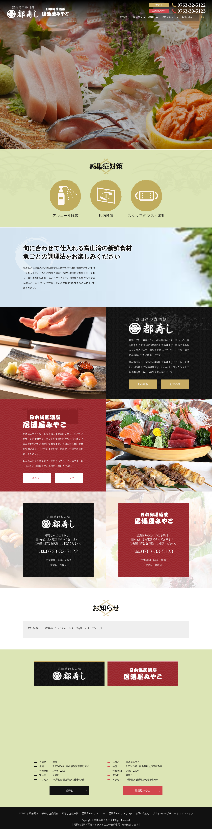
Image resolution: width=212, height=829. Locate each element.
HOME (119, 17)
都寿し (150, 17)
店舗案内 (135, 17)
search (202, 17)
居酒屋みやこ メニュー (94, 813)
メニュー (37, 478)
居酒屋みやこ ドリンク (120, 813)
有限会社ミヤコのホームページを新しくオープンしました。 (76, 628)
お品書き (143, 384)
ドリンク (69, 478)
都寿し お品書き (49, 813)
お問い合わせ (188, 17)
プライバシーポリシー (164, 813)
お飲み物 (175, 384)
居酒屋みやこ (167, 17)
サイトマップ (186, 813)
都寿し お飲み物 (70, 813)
